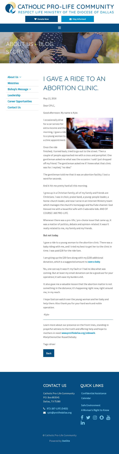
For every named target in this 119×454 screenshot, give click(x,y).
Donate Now (41, 19)
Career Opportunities (20, 101)
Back (48, 353)
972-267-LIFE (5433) (57, 408)
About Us (13, 77)
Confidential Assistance (93, 393)
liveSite (66, 440)
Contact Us (14, 107)
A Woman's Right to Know (95, 410)
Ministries (13, 83)
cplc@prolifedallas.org (59, 412)
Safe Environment (90, 405)
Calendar (86, 398)
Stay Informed (77, 19)
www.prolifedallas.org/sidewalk (78, 332)
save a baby (94, 261)
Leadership (14, 95)
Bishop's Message (18, 89)
